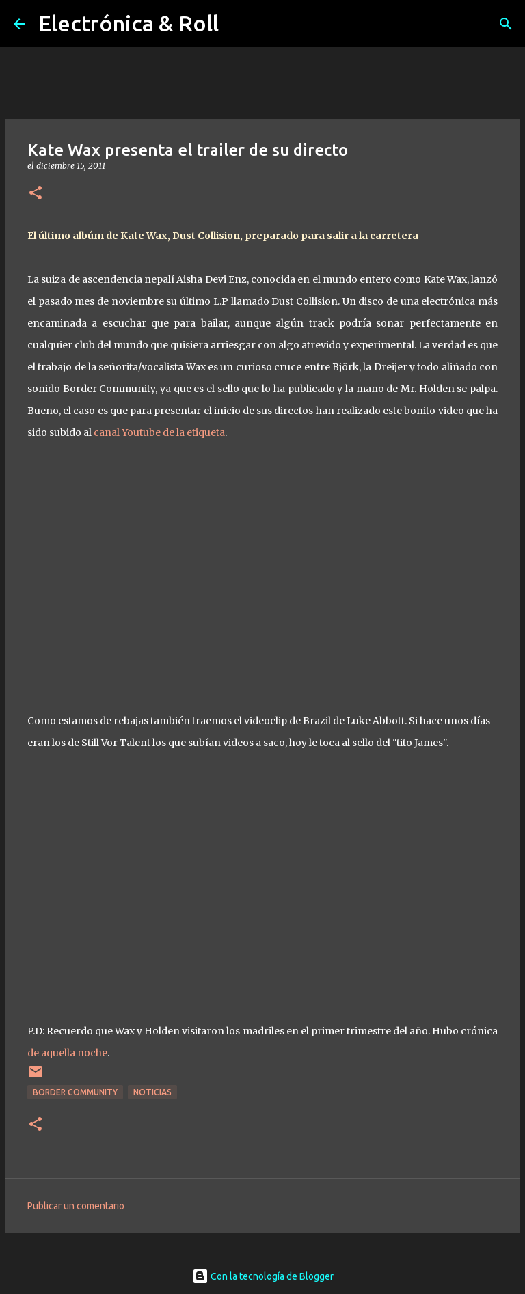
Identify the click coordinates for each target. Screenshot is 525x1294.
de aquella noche (67, 1053)
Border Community (75, 1092)
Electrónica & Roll (128, 23)
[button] (35, 193)
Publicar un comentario (75, 1205)
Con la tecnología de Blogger (263, 1276)
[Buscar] (506, 24)
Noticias (152, 1092)
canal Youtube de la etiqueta (159, 432)
